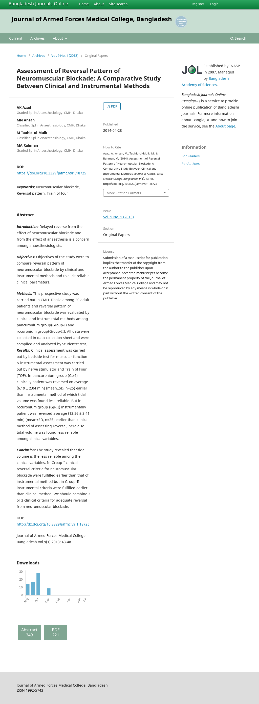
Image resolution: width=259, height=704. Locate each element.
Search (238, 38)
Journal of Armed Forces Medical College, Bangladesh (92, 19)
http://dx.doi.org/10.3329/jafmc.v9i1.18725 (53, 524)
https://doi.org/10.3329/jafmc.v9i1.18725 (51, 173)
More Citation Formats (124, 193)
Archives (37, 38)
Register (198, 4)
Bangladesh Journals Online (38, 4)
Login (214, 4)
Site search (118, 4)
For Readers (191, 156)
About (99, 4)
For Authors (191, 163)
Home (84, 4)
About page (225, 126)
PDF (113, 106)
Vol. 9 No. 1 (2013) (64, 55)
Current (15, 38)
